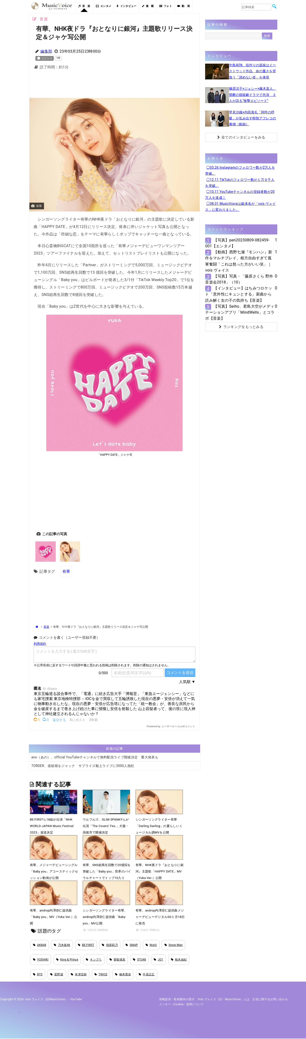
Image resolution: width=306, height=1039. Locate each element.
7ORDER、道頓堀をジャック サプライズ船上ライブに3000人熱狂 (82, 765)
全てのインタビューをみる (241, 137)
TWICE (101, 975)
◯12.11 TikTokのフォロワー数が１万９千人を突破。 (239, 183)
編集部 (46, 51)
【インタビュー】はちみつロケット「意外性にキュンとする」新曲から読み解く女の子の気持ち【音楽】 (238, 294)
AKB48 (39, 945)
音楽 (46, 626)
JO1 (158, 959)
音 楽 (84, 6)
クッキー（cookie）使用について (181, 1004)
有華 (66, 571)
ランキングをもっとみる (241, 327)
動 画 (183, 6)
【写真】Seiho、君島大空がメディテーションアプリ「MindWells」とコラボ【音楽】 (239, 312)
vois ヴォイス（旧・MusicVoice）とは (224, 1000)
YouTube (76, 1000)
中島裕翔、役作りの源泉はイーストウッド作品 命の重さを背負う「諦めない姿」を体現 (252, 71)
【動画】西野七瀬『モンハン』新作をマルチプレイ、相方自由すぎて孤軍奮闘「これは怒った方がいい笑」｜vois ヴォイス (238, 261)
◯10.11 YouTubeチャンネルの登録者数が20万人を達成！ (239, 195)
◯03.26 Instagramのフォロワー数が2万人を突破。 (240, 170)
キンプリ (94, 959)
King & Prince (67, 959)
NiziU (151, 945)
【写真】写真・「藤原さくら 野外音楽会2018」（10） (239, 279)
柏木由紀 (179, 959)
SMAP (132, 945)
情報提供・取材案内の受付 (177, 1000)
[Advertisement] (114, 85)
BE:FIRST (86, 945)
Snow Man (173, 945)
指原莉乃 (110, 945)
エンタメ (103, 6)
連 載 (148, 6)
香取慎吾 (117, 959)
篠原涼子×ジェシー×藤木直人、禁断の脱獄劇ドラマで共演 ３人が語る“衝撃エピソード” (252, 94)
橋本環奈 (123, 975)
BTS (38, 975)
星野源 (56, 975)
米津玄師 (79, 975)
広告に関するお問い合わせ (270, 1000)
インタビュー (126, 6)
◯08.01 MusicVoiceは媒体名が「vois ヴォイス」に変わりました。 (240, 206)
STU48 (139, 959)
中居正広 (147, 975)
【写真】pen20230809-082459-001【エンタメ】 (237, 243)
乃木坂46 (62, 945)
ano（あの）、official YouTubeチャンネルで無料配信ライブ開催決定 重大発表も (94, 757)
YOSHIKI (41, 959)
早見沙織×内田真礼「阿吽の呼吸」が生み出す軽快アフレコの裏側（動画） (252, 118)
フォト (165, 6)
